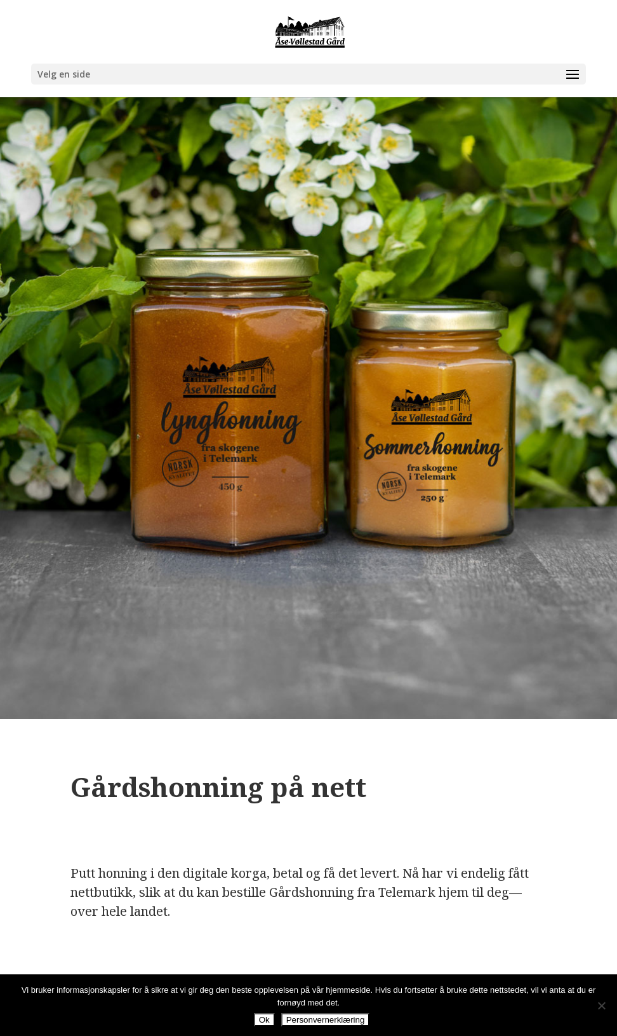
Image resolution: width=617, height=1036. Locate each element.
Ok (264, 1020)
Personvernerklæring (325, 1020)
